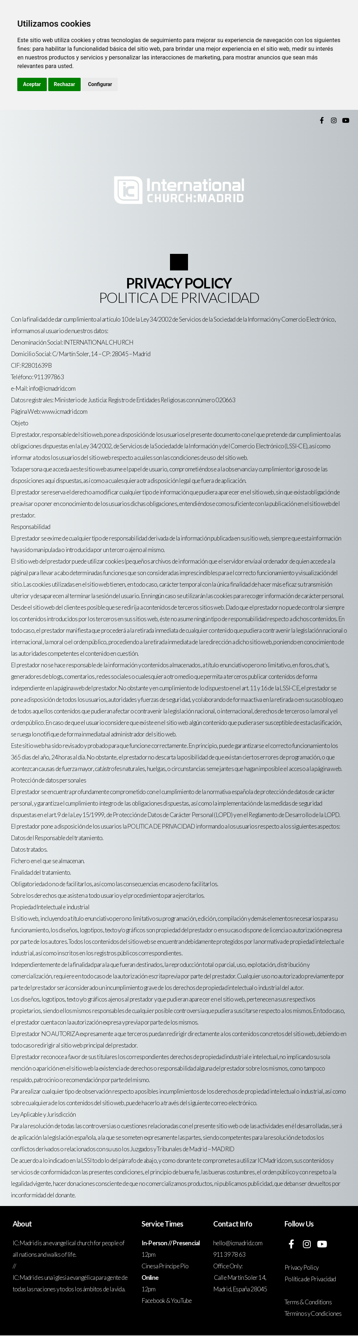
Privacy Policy (301, 1267)
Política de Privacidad (310, 1279)
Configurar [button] (100, 84)
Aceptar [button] (32, 84)
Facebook (153, 1300)
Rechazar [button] (64, 84)
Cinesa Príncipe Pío (165, 1266)
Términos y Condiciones (313, 1313)
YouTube (181, 1300)
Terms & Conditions (308, 1302)
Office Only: (227, 1266)
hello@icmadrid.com (238, 1243)
